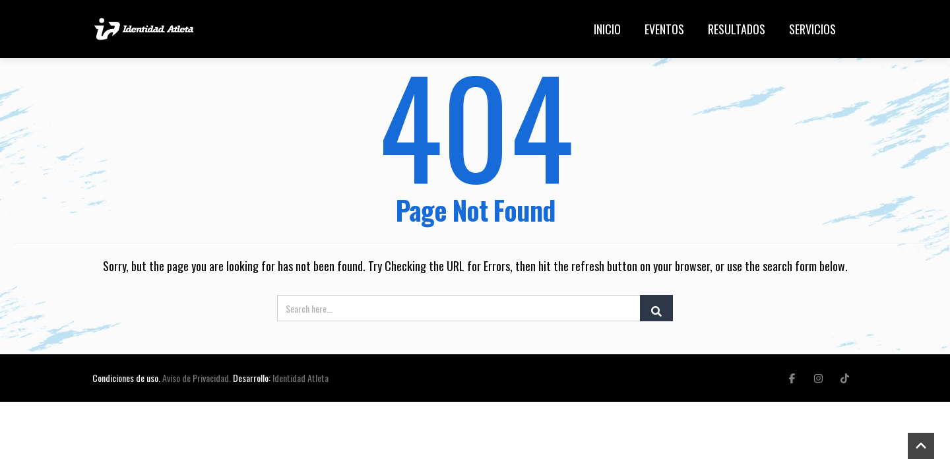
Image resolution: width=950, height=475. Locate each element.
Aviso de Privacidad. (196, 378)
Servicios (812, 29)
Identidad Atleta (300, 378)
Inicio (607, 29)
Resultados (736, 29)
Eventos (664, 29)
